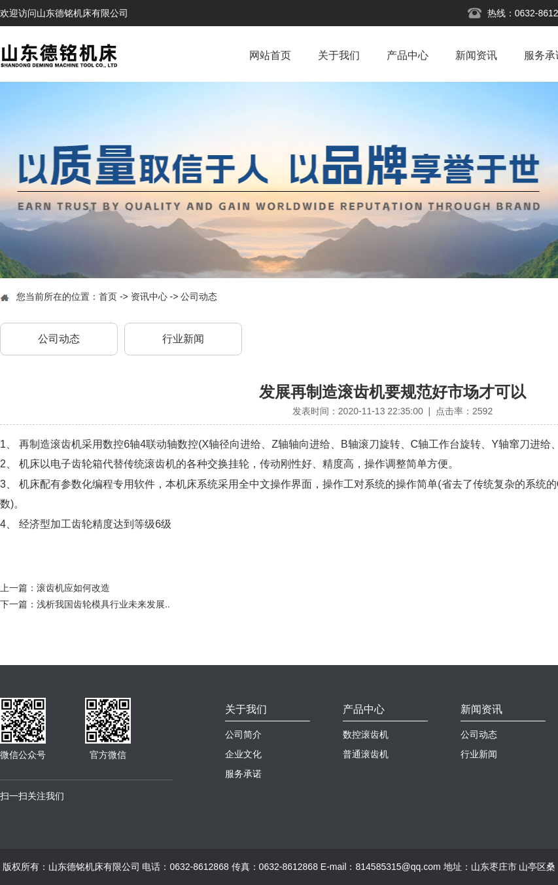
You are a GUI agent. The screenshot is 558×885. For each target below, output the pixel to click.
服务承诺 (243, 773)
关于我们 (339, 55)
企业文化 (243, 754)
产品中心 (407, 55)
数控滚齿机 (366, 734)
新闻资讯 (476, 55)
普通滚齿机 (366, 754)
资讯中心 (149, 296)
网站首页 (270, 55)
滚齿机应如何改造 (73, 588)
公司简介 (243, 734)
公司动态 (199, 296)
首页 (108, 296)
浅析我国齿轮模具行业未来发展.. (103, 604)
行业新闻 (183, 338)
